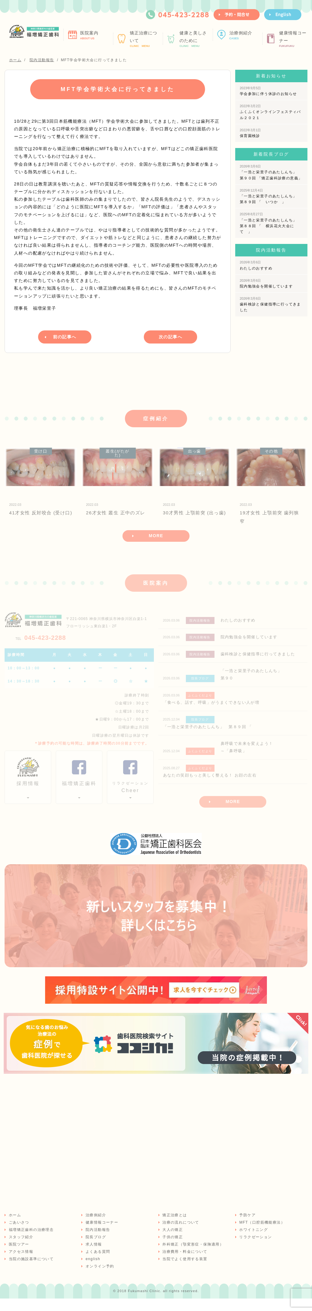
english (92, 1271)
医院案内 (96, 35)
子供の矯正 (172, 1249)
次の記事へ (170, 336)
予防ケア (247, 1227)
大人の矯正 (172, 1242)
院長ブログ (95, 1249)
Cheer (130, 795)
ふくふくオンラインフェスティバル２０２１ (270, 112)
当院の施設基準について (30, 1271)
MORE (156, 543)
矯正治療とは (174, 1227)
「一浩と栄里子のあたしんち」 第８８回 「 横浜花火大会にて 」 (270, 223)
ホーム (14, 1227)
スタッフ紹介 (20, 1249)
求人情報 (93, 1256)
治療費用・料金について (184, 1264)
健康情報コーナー (294, 39)
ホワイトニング (253, 1242)
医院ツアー (18, 1256)
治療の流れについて (180, 1234)
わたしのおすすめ (256, 265)
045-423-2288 (41, 646)
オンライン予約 (99, 1278)
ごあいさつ (18, 1234)
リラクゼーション (255, 1249)
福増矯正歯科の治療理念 (30, 1242)
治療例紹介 (245, 35)
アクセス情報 (20, 1264)
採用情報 (28, 792)
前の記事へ (64, 336)
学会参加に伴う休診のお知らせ (268, 91)
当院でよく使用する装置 (184, 1271)
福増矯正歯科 (79, 792)
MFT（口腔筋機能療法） (261, 1234)
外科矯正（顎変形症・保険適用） (192, 1256)
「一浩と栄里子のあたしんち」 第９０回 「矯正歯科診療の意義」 (271, 172)
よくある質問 (97, 1264)
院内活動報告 (97, 1242)
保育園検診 (250, 133)
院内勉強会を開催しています (266, 283)
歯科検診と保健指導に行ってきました (270, 304)
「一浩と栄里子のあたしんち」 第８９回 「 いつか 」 (270, 196)
